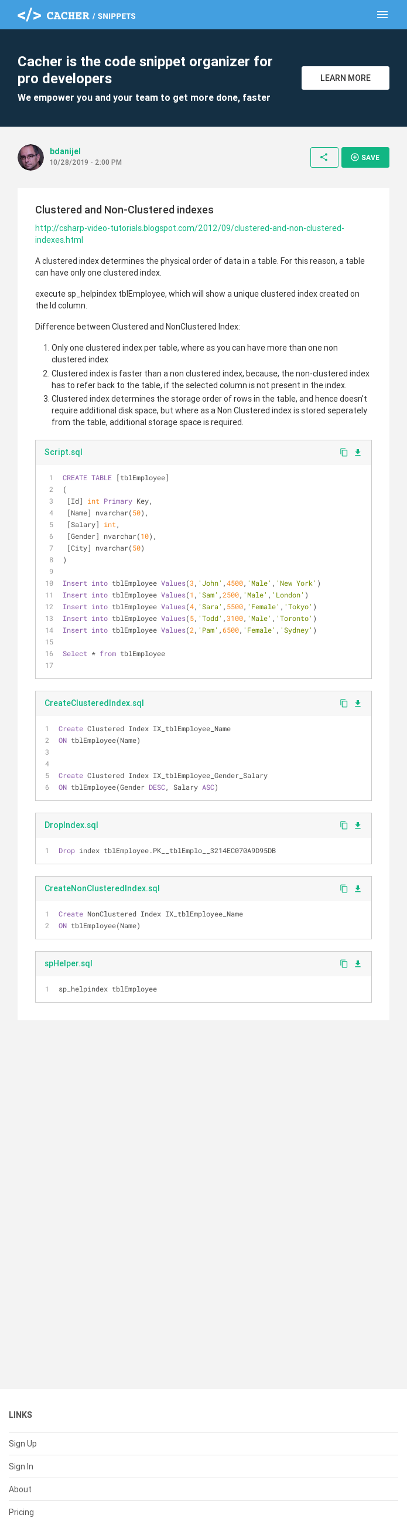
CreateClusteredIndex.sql (94, 703)
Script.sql (64, 452)
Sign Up (23, 1443)
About (20, 1489)
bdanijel (65, 151)
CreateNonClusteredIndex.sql (102, 888)
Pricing (21, 1512)
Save (364, 157)
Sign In (21, 1466)
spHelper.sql (69, 963)
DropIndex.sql (71, 825)
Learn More (345, 78)
